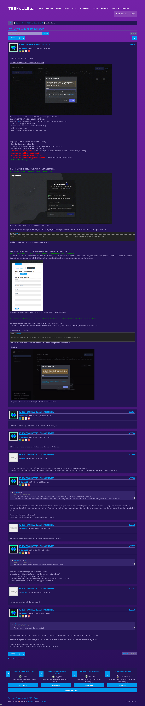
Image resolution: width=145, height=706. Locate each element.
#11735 (132, 546)
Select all (19, 233)
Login (133, 14)
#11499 (132, 454)
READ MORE (23, 685)
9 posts (133, 33)
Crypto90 (24, 48)
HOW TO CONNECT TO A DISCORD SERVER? (26, 28)
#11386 (132, 433)
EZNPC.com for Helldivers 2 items (24, 672)
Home (41, 8)
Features (49, 8)
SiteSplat (30, 701)
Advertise (11, 698)
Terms (36, 698)
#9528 (132, 44)
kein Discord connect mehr (123, 672)
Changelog (84, 8)
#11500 (132, 478)
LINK (18, 121)
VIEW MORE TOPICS (72, 690)
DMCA (29, 698)
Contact (95, 8)
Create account (121, 14)
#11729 (132, 525)
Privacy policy (21, 698)
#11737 (132, 588)
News (66, 8)
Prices (58, 8)
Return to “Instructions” (17, 658)
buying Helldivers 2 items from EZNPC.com (57, 672)
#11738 (132, 610)
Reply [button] (12, 38)
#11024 (132, 412)
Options (125, 653)
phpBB (44, 701)
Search (125, 8)
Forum (74, 8)
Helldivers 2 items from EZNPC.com (90, 672)
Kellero (23, 458)
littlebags (24, 529)
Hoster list (105, 8)
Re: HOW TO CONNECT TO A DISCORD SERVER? (36, 412)
